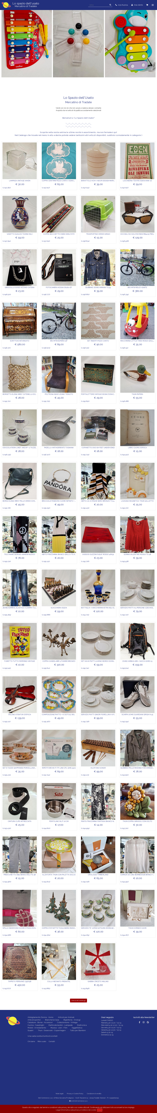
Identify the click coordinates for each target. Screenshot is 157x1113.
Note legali (59, 1093)
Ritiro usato (42, 1041)
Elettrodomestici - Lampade (61, 1025)
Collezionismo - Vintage (67, 1022)
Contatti (52, 1041)
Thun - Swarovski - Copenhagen (52, 1030)
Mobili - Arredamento (37, 1028)
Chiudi (100, 1110)
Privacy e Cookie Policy (75, 1093)
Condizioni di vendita (94, 1093)
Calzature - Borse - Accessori (40, 1022)
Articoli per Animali (66, 1017)
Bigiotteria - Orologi (71, 1020)
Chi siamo (31, 1041)
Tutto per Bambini (78, 1030)
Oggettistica (77, 1028)
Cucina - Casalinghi (36, 1025)
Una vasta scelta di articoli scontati (42, 1036)
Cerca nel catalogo (78, 1000)
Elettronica (82, 1025)
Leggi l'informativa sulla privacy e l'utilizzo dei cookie (76, 1110)
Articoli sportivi (34, 1020)
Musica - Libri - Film (59, 1028)
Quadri (30, 1030)
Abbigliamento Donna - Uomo (40, 1017)
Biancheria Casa (52, 1020)
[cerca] (98, 5)
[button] (12, 39)
